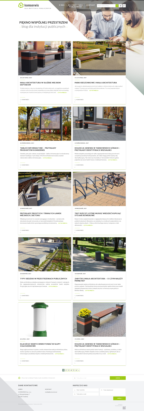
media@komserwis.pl (51, 392)
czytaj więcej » (62, 92)
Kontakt (90, 5)
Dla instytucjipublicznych (75, 6)
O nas (62, 5)
